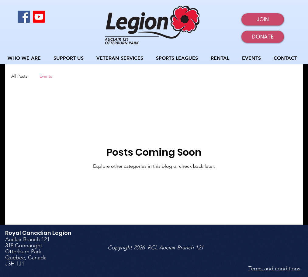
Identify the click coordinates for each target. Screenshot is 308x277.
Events (46, 76)
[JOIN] (262, 19)
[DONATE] (262, 37)
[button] (26, 58)
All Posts (19, 76)
